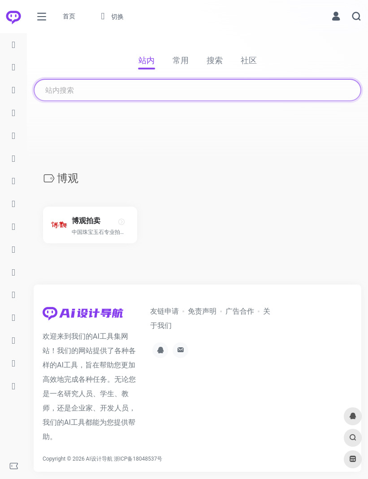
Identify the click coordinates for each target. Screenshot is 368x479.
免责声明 (202, 311)
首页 (69, 16)
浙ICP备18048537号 (138, 459)
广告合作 (239, 311)
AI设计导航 (99, 459)
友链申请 (164, 311)
